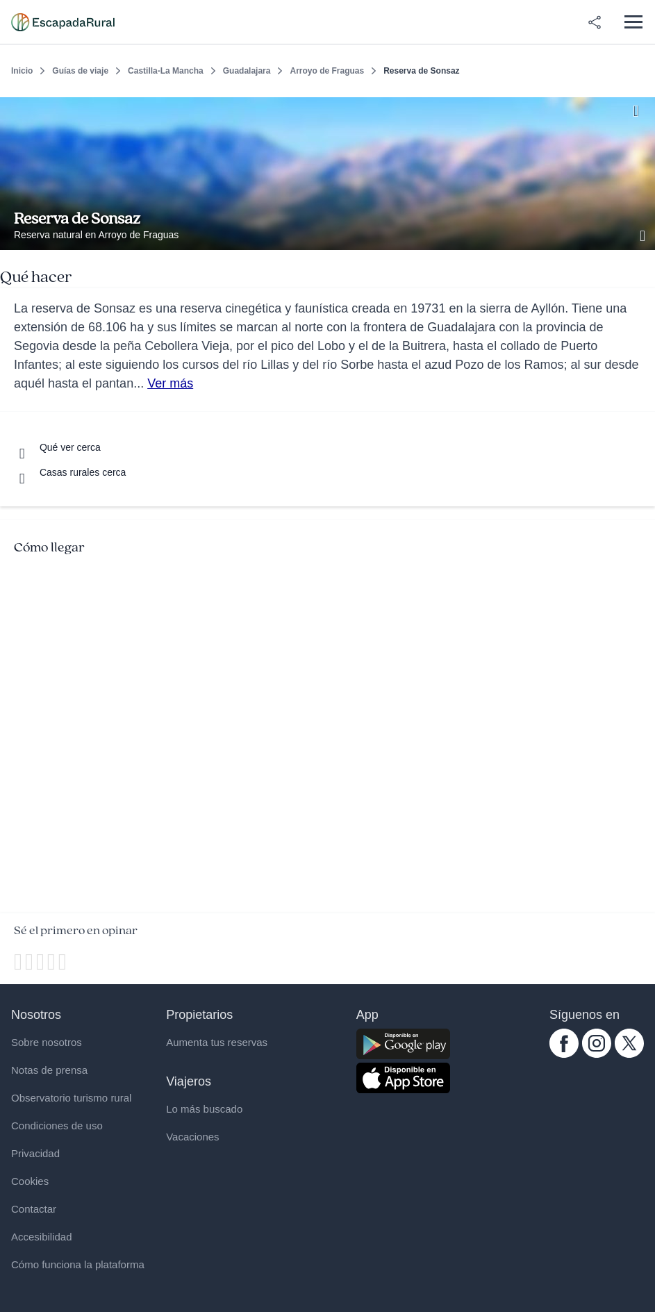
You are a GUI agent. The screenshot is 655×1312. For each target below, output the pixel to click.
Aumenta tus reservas (216, 1042)
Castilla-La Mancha (166, 71)
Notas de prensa (49, 1070)
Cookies (30, 1181)
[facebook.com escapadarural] (564, 1054)
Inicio (22, 71)
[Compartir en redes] (594, 22)
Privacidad (35, 1153)
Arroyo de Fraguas (327, 71)
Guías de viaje (80, 71)
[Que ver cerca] (57, 447)
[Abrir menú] (633, 22)
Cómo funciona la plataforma (77, 1264)
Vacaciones (192, 1137)
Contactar (33, 1209)
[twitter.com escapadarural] (629, 1054)
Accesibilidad (41, 1237)
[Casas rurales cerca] (70, 472)
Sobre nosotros (46, 1042)
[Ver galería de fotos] (644, 234)
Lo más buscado (204, 1109)
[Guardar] (640, 108)
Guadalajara (247, 71)
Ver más (170, 383)
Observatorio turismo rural (71, 1098)
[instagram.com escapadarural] (596, 1054)
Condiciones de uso (57, 1125)
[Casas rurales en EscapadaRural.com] (63, 22)
